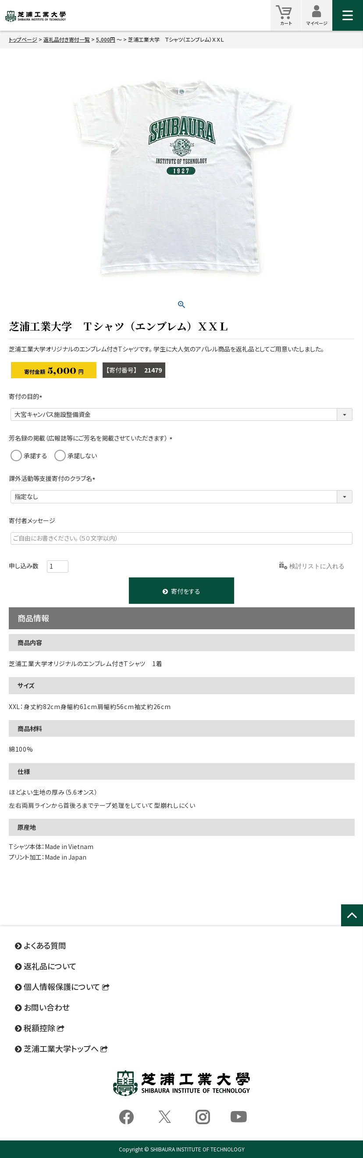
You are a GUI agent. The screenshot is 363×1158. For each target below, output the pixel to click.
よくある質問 (45, 945)
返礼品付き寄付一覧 (66, 39)
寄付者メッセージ (32, 520)
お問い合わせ (47, 1007)
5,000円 (105, 39)
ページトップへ (352, 924)
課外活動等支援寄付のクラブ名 (53, 478)
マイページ (319, 15)
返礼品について (50, 966)
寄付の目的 (27, 396)
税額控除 (39, 1027)
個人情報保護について (62, 986)
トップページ (23, 39)
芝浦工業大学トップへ (61, 1048)
